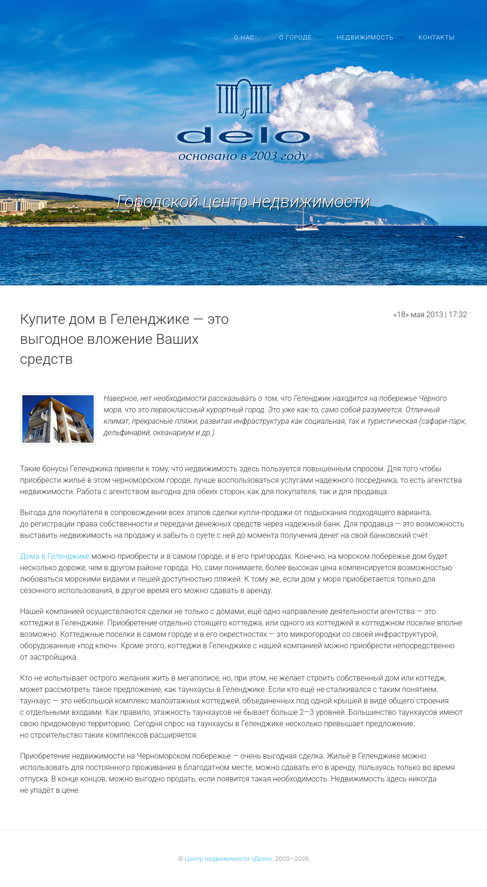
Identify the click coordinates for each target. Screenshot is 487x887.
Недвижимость (365, 37)
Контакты (437, 37)
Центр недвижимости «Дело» (229, 858)
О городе (295, 37)
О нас (244, 37)
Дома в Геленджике (54, 556)
